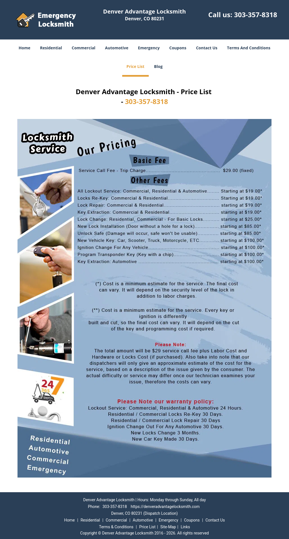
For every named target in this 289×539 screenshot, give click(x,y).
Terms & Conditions (116, 527)
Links (185, 527)
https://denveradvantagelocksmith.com (165, 506)
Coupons (177, 47)
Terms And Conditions (248, 47)
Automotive (116, 47)
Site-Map (168, 527)
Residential (51, 47)
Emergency (149, 47)
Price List (135, 66)
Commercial (83, 47)
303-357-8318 (255, 14)
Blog (158, 66)
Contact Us (206, 47)
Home (24, 47)
